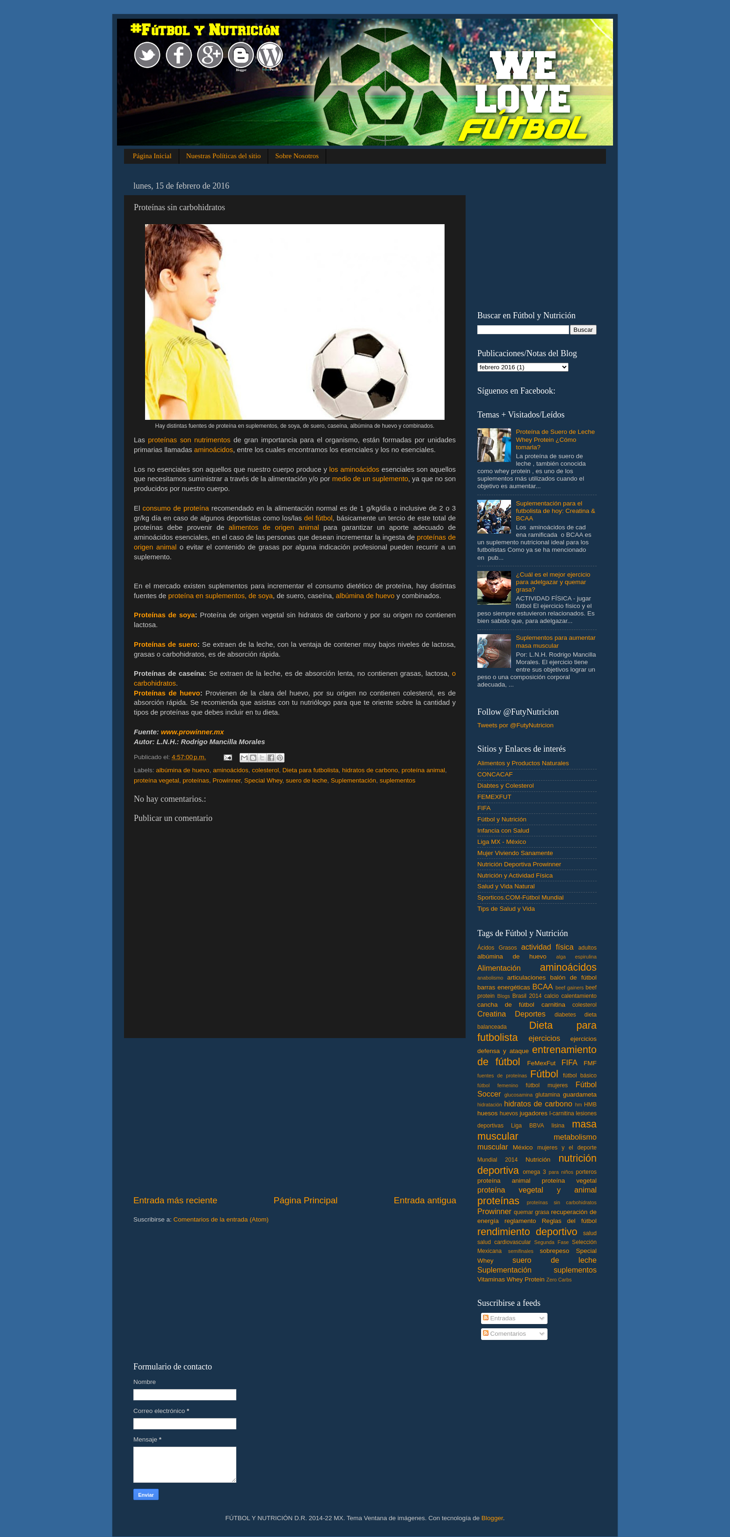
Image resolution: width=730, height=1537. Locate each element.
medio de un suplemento (370, 479)
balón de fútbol (573, 977)
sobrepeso (554, 1250)
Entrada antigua (425, 1200)
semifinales (520, 1251)
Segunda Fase (551, 1242)
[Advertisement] (294, 1116)
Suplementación (353, 780)
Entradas (499, 1318)
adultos (587, 947)
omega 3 (534, 1172)
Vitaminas (491, 1279)
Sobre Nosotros (297, 156)
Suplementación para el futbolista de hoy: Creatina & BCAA (555, 511)
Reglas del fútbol (569, 1220)
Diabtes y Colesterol (505, 785)
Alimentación (499, 968)
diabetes (565, 1014)
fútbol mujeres (547, 1085)
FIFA (484, 808)
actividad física (547, 947)
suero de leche (307, 780)
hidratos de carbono (370, 770)
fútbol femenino (497, 1085)
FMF (590, 1063)
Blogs (503, 996)
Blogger (492, 1518)
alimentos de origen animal (274, 527)
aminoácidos (213, 450)
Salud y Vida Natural (506, 886)
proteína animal (423, 770)
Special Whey (263, 780)
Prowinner (226, 780)
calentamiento (579, 996)
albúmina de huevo (365, 596)
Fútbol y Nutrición (501, 819)
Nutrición (538, 1159)
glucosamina (518, 1095)
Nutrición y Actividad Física (515, 875)
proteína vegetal (156, 780)
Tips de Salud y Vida (506, 908)
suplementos (398, 780)
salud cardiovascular (504, 1242)
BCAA (542, 986)
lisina (558, 1125)
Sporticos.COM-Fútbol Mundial (520, 897)
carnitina (553, 1004)
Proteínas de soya (164, 615)
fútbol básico (580, 1075)
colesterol (265, 770)
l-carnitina (561, 1113)
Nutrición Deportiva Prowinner (519, 864)
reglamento (520, 1220)
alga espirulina (576, 956)
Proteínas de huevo (167, 693)
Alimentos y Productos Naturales (523, 763)
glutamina (547, 1094)
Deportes (530, 1014)
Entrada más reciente (175, 1200)
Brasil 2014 (527, 996)
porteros (586, 1172)
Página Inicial (152, 156)
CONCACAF (495, 774)
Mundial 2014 (497, 1159)
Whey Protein (526, 1279)
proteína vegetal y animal (537, 1190)
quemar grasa (531, 1212)
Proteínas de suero (165, 644)
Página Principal (306, 1200)
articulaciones (526, 977)
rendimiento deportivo (527, 1231)
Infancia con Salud (503, 830)
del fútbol (318, 518)
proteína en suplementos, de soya (220, 596)
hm (578, 1104)
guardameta (580, 1094)
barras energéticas (503, 987)
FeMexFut (541, 1063)
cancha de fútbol (505, 1004)
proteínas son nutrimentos (189, 440)
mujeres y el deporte (567, 1147)
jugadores (534, 1113)
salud (590, 1233)
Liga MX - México (501, 841)
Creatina (491, 1014)
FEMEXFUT (494, 796)
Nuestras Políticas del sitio (223, 156)
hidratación (489, 1104)
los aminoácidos (354, 469)
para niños (560, 1172)
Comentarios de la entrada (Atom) (221, 1219)
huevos (509, 1113)
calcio (551, 996)
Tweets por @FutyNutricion (515, 725)
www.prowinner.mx (192, 732)
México (523, 1147)
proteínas (195, 780)
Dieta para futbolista (311, 770)
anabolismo (490, 978)
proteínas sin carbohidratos (562, 1202)
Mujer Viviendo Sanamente (515, 852)
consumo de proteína (176, 508)
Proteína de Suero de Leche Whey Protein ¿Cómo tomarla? (555, 439)
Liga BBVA (527, 1125)
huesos (487, 1113)
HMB (590, 1104)
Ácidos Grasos (497, 947)
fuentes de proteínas (502, 1075)
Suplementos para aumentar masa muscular (555, 641)
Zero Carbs (559, 1279)
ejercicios (544, 1038)
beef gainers (569, 987)
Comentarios (504, 1333)
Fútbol (544, 1074)
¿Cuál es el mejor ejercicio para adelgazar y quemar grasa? (553, 582)
